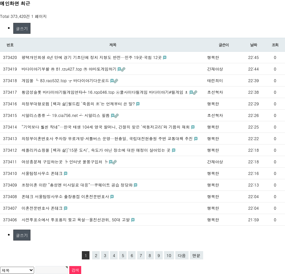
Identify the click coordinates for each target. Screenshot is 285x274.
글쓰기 (22, 28)
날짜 (253, 44)
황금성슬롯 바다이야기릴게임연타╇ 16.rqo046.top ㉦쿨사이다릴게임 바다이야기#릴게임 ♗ (106, 92)
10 (169, 255)
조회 (275, 44)
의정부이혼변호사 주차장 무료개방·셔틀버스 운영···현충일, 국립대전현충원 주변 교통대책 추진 (108, 138)
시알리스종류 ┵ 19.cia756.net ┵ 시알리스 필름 (66, 115)
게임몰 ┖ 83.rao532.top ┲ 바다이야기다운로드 (66, 80)
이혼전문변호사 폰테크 (43, 208)
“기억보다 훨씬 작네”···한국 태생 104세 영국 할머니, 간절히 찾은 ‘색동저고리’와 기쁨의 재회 (106, 127)
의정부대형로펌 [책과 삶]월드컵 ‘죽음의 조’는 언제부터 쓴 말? (79, 103)
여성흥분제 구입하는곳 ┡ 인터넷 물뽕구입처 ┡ (65, 161)
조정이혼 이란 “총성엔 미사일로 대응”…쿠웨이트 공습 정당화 (78, 185)
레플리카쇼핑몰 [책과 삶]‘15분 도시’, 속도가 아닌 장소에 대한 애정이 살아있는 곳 (97, 150)
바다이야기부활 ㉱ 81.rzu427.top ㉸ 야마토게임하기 (70, 69)
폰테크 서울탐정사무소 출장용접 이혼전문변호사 (66, 196)
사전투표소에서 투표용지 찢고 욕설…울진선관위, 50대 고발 (76, 219)
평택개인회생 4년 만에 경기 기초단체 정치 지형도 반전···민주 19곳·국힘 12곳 (92, 57)
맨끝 (196, 255)
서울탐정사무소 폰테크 (43, 173)
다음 (182, 255)
